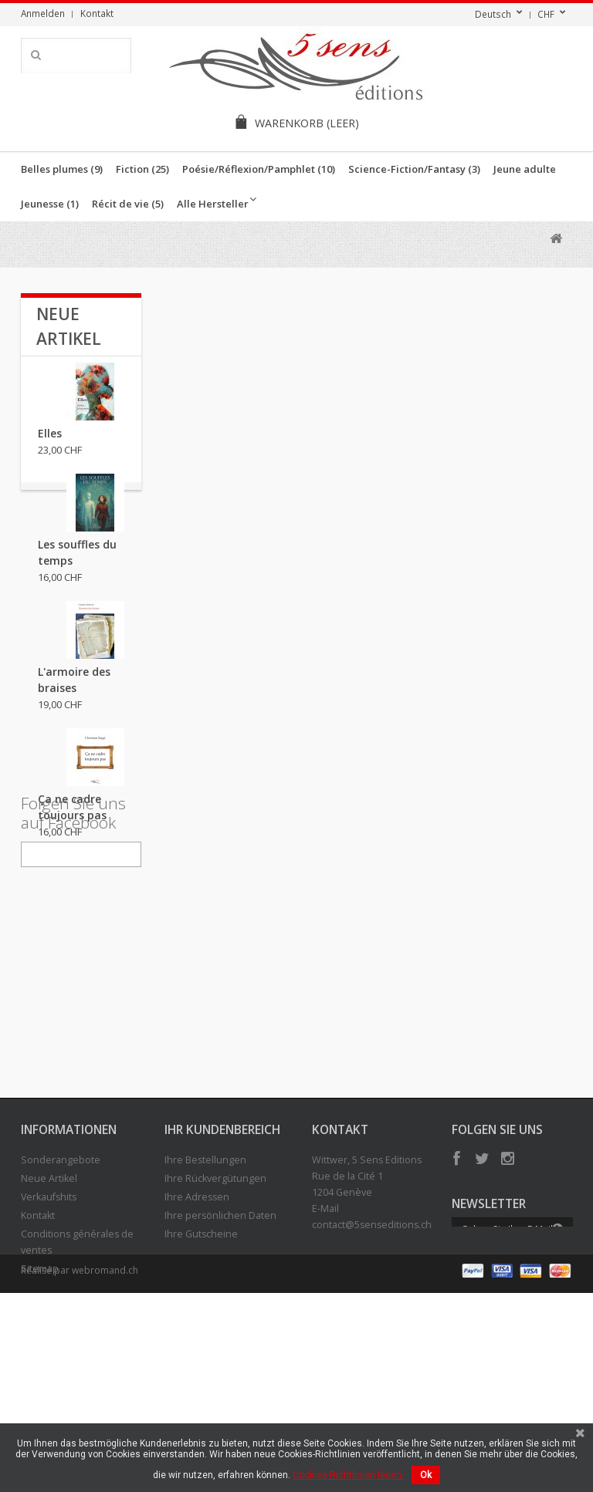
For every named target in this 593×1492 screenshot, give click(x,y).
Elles (50, 444)
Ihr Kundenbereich (222, 1276)
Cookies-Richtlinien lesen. (348, 1475)
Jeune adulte (524, 169)
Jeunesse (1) (50, 204)
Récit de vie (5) (128, 204)
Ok (426, 1475)
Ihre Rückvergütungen (215, 1325)
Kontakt (97, 13)
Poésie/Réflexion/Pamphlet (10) (258, 169)
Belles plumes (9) (62, 169)
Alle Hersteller (213, 204)
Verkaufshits (48, 1343)
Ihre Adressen (196, 1343)
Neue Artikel (49, 1325)
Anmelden (43, 13)
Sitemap (40, 1415)
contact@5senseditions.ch (372, 1371)
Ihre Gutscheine (201, 1380)
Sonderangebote (60, 1306)
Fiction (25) (142, 169)
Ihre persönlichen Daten (220, 1362)
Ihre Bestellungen (205, 1306)
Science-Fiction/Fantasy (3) (414, 169)
